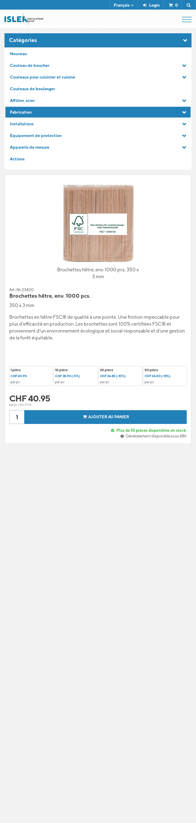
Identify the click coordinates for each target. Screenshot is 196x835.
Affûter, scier (22, 100)
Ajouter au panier (105, 417)
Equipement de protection (36, 135)
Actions (17, 159)
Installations (22, 123)
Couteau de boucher (29, 65)
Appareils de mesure (29, 147)
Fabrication (21, 112)
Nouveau (18, 53)
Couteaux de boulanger (32, 88)
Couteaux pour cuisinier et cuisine (42, 77)
